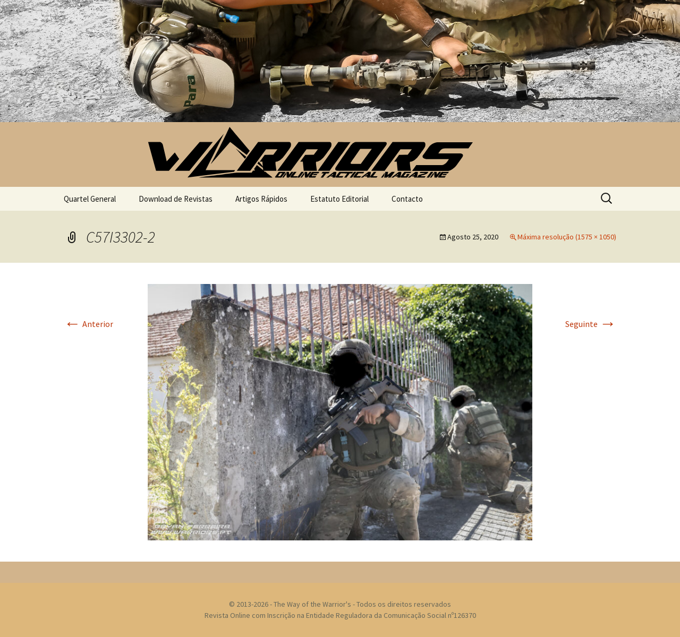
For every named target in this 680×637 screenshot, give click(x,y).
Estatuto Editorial (339, 199)
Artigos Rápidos (261, 199)
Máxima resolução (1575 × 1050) (566, 237)
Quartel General (90, 199)
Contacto (407, 199)
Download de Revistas (175, 199)
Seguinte (590, 323)
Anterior (88, 323)
